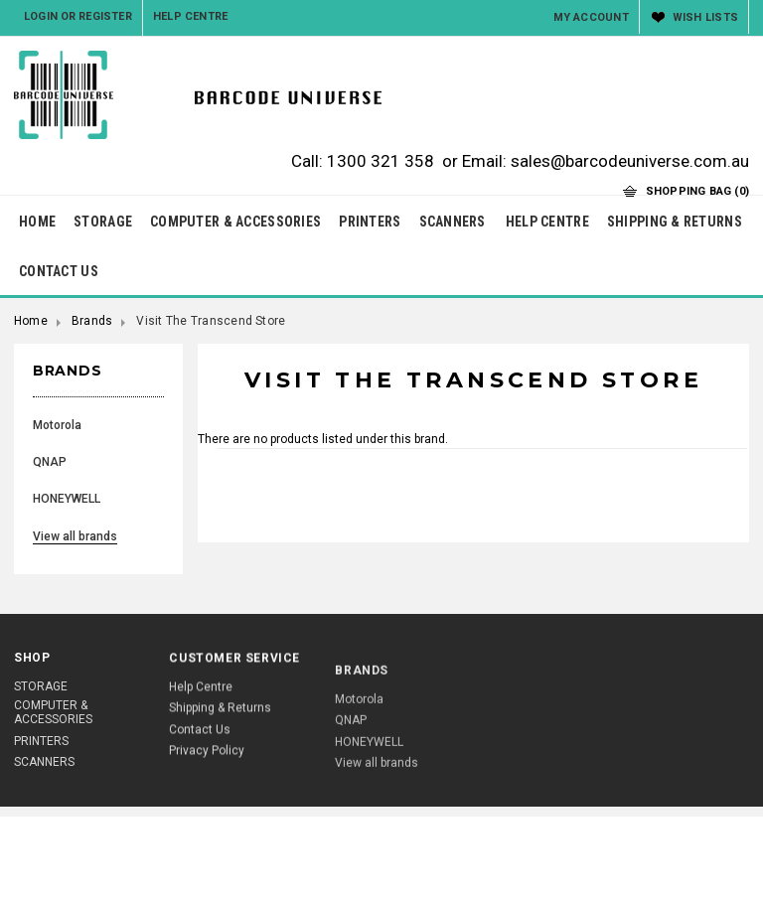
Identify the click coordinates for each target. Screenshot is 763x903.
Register (105, 16)
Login (41, 16)
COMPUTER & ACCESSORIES (235, 221)
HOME (37, 221)
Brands (92, 321)
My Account (591, 17)
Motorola (57, 425)
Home (31, 321)
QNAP (50, 462)
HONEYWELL (66, 499)
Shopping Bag (697, 191)
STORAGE (103, 221)
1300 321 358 (380, 161)
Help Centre (190, 16)
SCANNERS (452, 221)
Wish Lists (705, 17)
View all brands (75, 536)
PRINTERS (369, 221)
